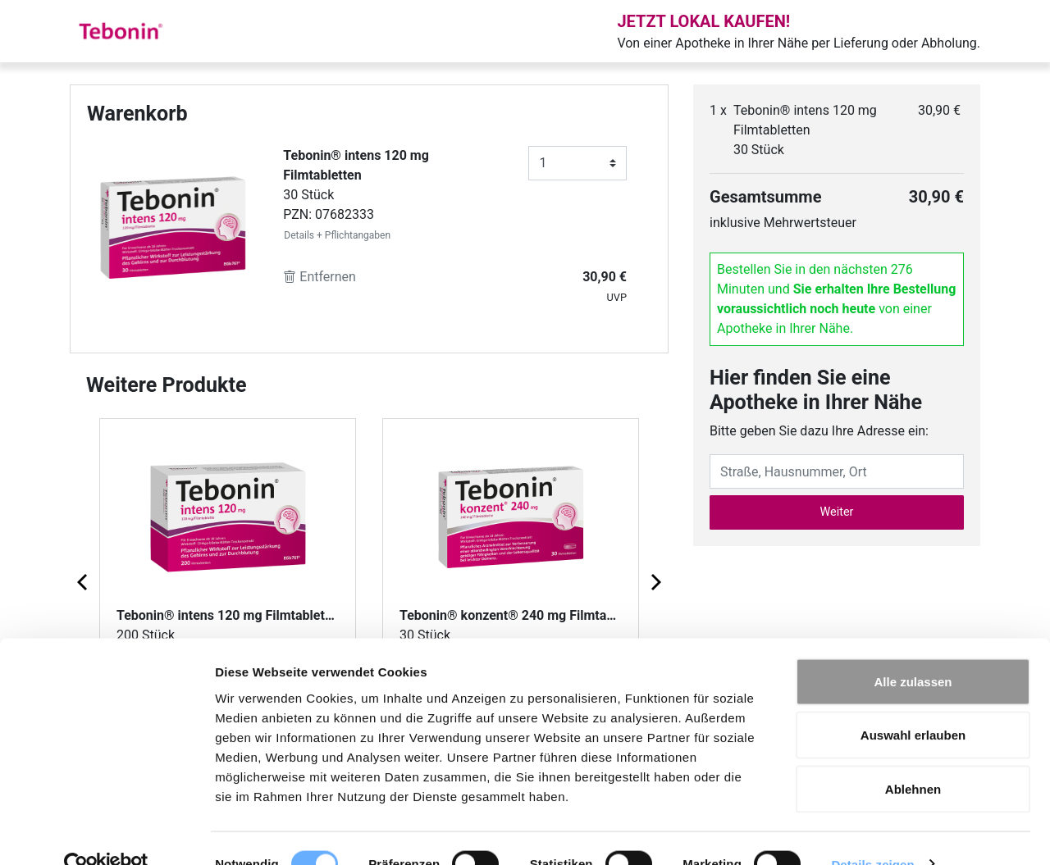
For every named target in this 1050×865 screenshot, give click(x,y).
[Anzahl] (577, 163)
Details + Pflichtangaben (337, 235)
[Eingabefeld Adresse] (837, 471)
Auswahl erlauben (913, 704)
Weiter (837, 512)
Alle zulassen (913, 650)
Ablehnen (913, 757)
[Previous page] (83, 581)
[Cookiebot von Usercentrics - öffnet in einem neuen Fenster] (106, 833)
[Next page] (654, 581)
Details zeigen (872, 833)
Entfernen (319, 277)
